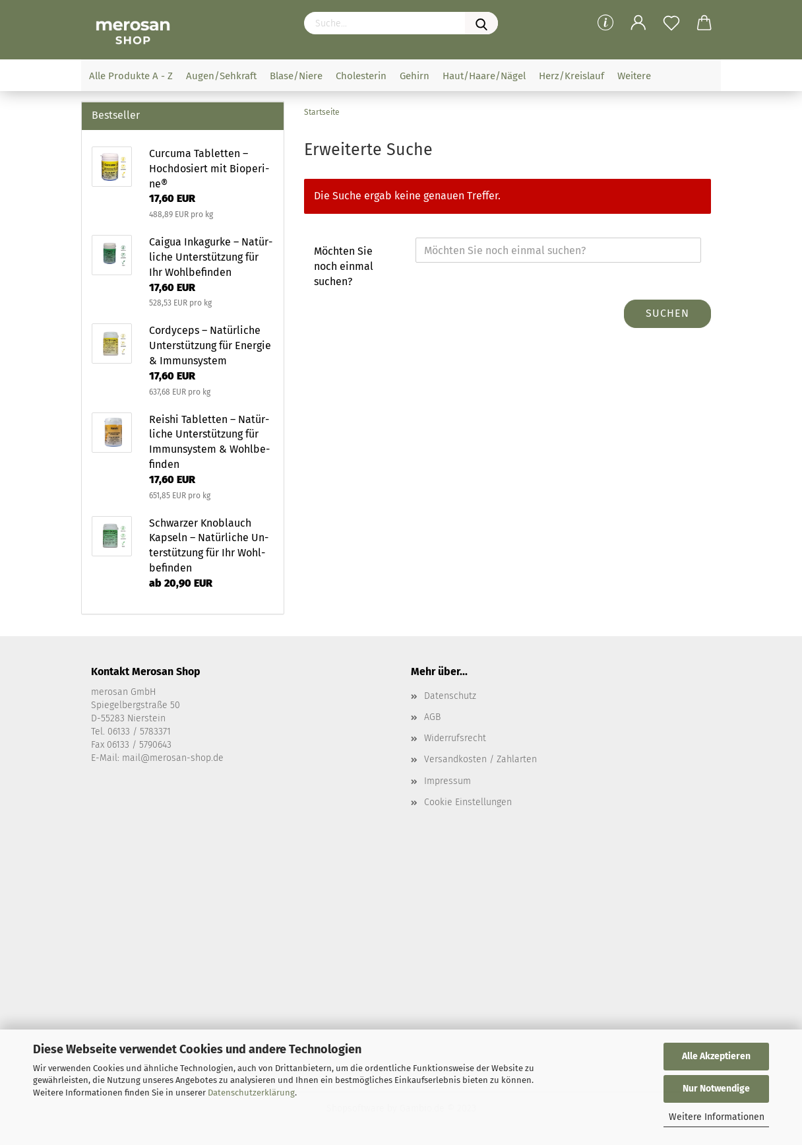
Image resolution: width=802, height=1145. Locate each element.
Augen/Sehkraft (221, 76)
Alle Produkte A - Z (131, 76)
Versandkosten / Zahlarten (480, 759)
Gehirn (414, 76)
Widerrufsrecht (455, 738)
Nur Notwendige (716, 1088)
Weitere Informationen (716, 1117)
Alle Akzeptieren (716, 1056)
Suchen (667, 313)
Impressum (447, 781)
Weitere (634, 76)
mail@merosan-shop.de (173, 758)
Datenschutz (450, 696)
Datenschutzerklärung (251, 1092)
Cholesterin (361, 76)
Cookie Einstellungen (468, 802)
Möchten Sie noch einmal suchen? (343, 266)
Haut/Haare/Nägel (484, 76)
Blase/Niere (296, 76)
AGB (432, 717)
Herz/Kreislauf (571, 76)
